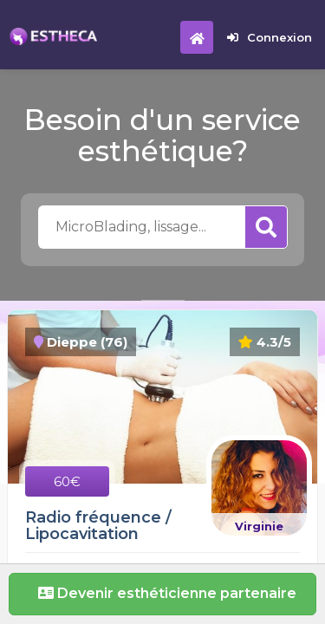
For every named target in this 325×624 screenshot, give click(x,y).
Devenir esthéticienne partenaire (162, 593)
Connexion (269, 37)
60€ (67, 481)
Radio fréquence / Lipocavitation (98, 526)
